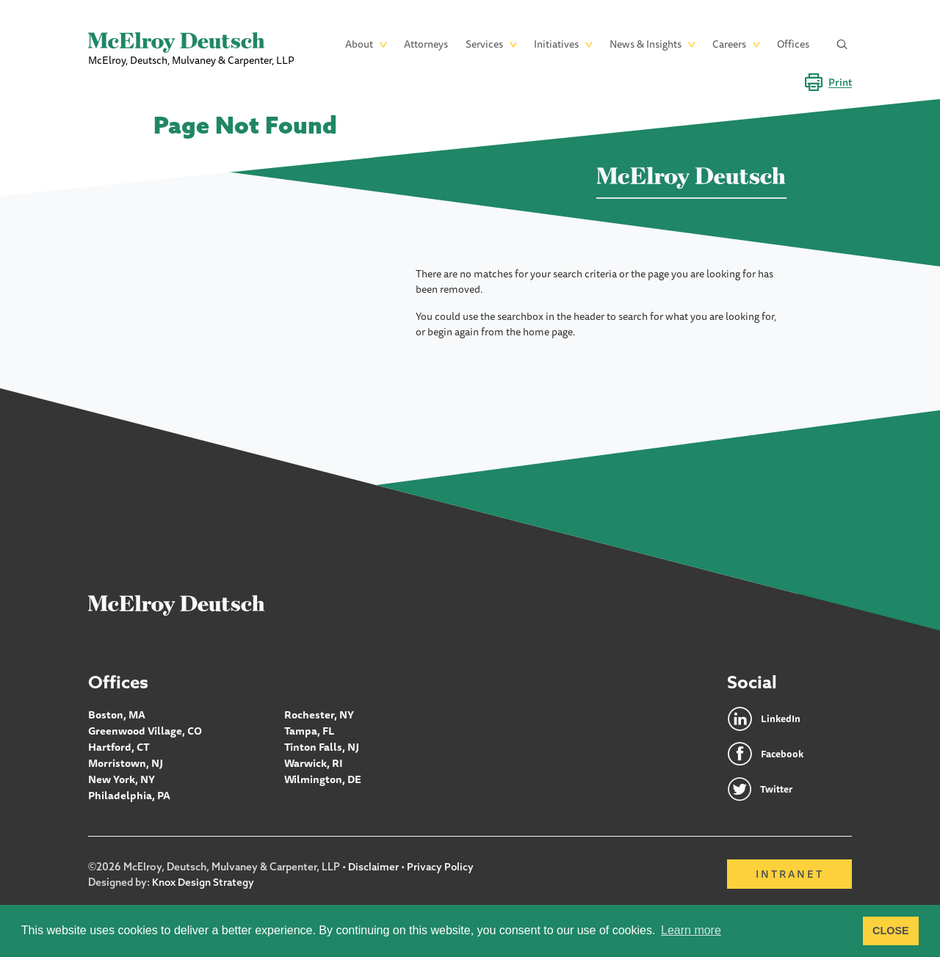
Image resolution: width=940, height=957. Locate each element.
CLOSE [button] (890, 930)
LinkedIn (781, 719)
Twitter (777, 790)
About (359, 44)
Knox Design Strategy (203, 882)
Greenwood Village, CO (144, 730)
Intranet (790, 875)
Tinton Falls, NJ (321, 746)
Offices (793, 44)
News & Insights (646, 44)
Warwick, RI (313, 761)
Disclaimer (373, 867)
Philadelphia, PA (128, 792)
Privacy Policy (440, 867)
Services (484, 44)
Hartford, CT (118, 746)
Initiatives (556, 44)
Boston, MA (116, 715)
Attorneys (426, 44)
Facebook (783, 754)
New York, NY (121, 776)
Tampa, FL (308, 730)
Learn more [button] (691, 930)
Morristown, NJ (125, 761)
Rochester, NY (318, 715)
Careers (729, 44)
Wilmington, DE (322, 776)
